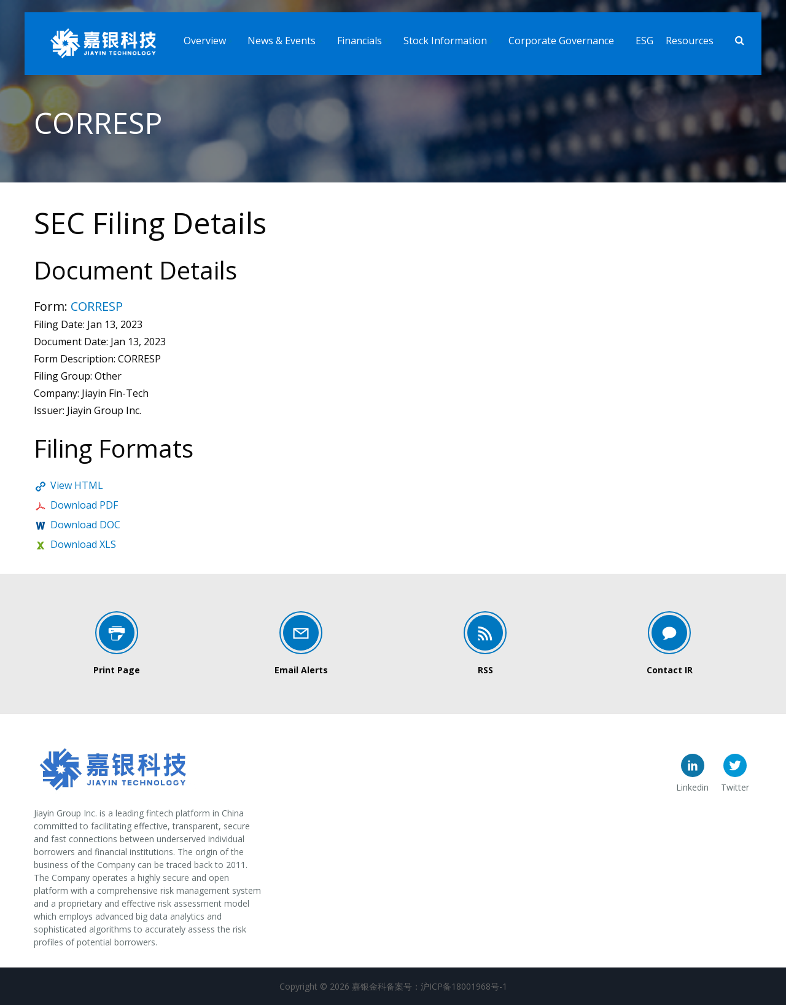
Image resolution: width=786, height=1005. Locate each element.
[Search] (739, 41)
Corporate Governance (561, 40)
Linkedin (692, 787)
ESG (644, 40)
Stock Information (445, 40)
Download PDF (84, 505)
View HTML (76, 485)
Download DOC (85, 524)
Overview (205, 40)
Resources (690, 40)
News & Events (281, 40)
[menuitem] (209, 37)
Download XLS (83, 544)
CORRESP (97, 306)
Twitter (735, 787)
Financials (359, 40)
